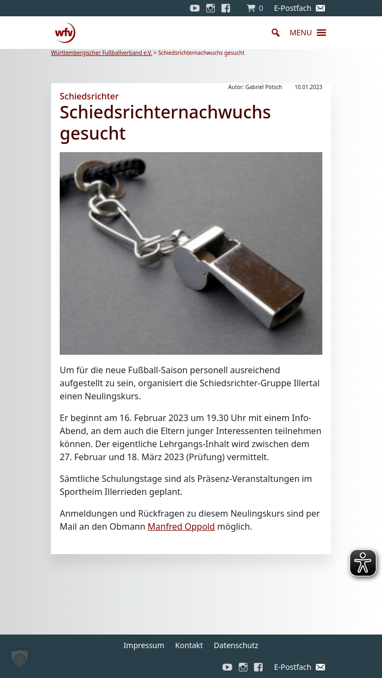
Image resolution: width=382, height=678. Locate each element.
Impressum (144, 645)
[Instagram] (210, 8)
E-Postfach (292, 8)
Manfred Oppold (181, 526)
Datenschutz (236, 645)
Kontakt (189, 645)
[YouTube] (195, 8)
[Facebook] (228, 8)
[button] (301, 32)
